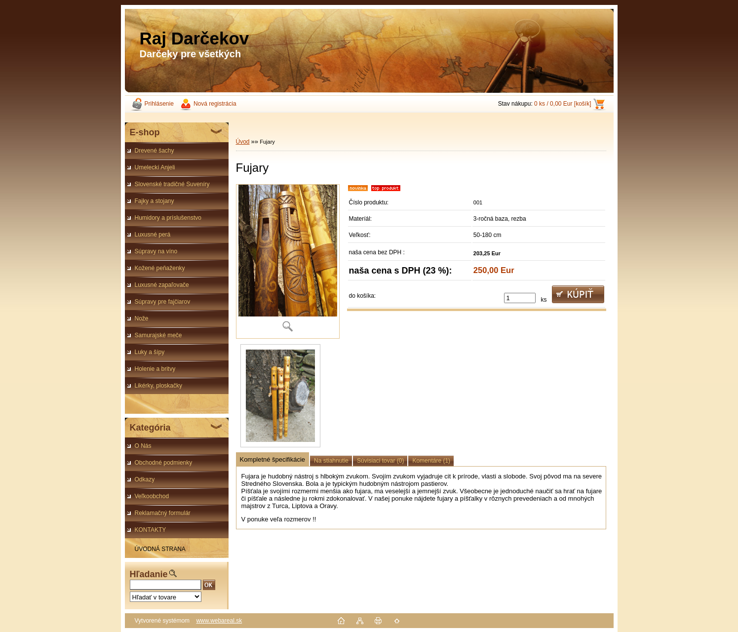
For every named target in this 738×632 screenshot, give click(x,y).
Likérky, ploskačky (158, 385)
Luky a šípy (150, 352)
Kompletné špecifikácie (272, 459)
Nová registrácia (215, 103)
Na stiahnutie (331, 460)
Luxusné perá (153, 234)
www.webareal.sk (219, 620)
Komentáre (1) (431, 460)
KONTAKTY (150, 529)
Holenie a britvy (155, 368)
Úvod (243, 141)
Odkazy (145, 479)
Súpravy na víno (156, 251)
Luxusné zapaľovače (162, 284)
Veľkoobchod (152, 496)
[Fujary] (287, 261)
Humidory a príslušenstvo (168, 217)
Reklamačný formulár (163, 513)
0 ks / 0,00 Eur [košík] (562, 103)
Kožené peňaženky (160, 268)
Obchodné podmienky (164, 462)
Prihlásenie (159, 103)
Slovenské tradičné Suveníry (172, 184)
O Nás (143, 445)
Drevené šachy (154, 150)
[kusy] (520, 298)
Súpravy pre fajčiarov (163, 301)
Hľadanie (149, 574)
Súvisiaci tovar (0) (380, 460)
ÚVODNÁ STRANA (160, 549)
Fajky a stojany (154, 201)
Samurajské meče (158, 335)
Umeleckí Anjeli (155, 167)
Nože (142, 318)
